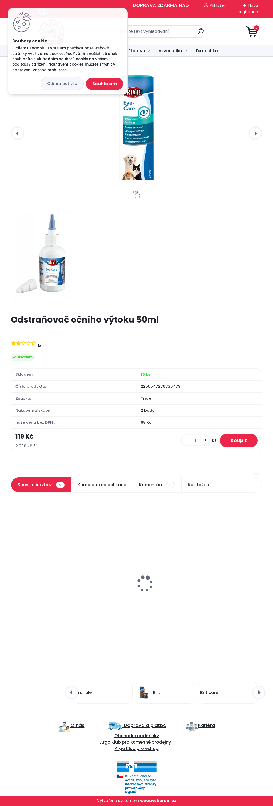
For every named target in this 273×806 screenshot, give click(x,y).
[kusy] (195, 440)
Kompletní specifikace (102, 485)
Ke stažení (199, 485)
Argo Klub (110, 742)
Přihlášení (218, 5)
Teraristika (206, 51)
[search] (201, 33)
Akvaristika (170, 51)
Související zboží (41, 485)
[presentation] (17, 133)
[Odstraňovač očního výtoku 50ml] (136, 132)
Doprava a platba (144, 725)
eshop (151, 748)
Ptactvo (136, 51)
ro (127, 742)
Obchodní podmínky (136, 736)
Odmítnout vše (62, 83)
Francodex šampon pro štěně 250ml (45, 587)
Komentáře (157, 485)
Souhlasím (104, 84)
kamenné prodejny (150, 742)
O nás (77, 725)
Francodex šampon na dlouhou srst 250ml (132, 587)
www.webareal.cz (158, 800)
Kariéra (206, 725)
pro (140, 748)
